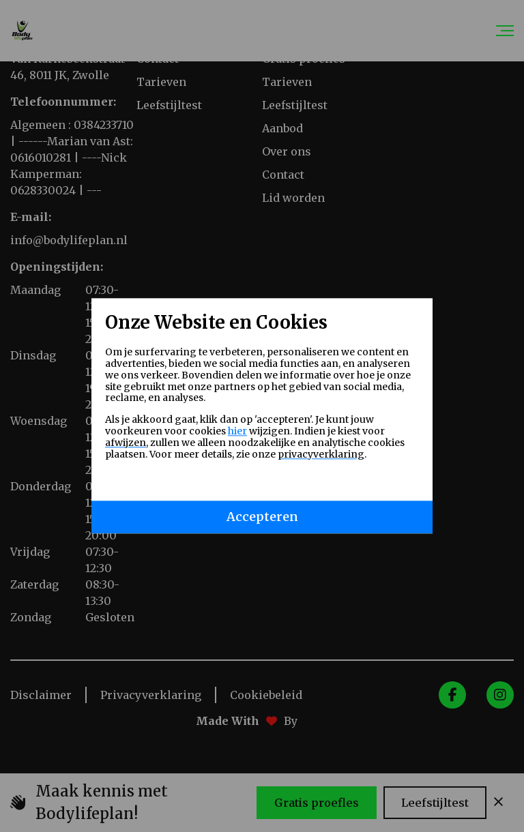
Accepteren (262, 517)
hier (237, 431)
